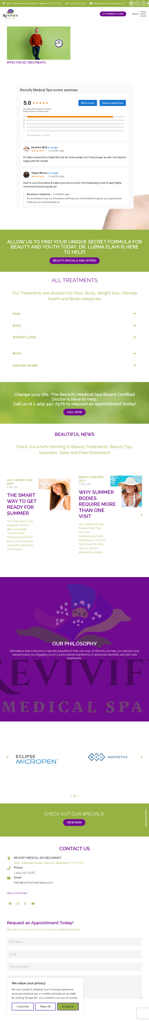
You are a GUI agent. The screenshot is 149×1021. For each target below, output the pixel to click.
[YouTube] (33, 903)
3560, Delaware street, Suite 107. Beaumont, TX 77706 (48, 863)
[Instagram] (143, 3)
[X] (137, 3)
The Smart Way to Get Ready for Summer (22, 504)
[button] (139, 14)
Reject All (45, 1006)
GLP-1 (10, 480)
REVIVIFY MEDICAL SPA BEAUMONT (37, 858)
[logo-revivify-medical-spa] (10, 14)
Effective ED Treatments (26, 62)
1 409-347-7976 (49, 403)
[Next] (141, 515)
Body (10, 483)
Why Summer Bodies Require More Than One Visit (97, 504)
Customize (23, 1006)
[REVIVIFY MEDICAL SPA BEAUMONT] (10, 858)
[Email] (10, 878)
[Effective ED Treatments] (38, 43)
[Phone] (10, 868)
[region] (45, 995)
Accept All (68, 1006)
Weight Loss (23, 480)
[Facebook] (131, 3)
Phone (18, 867)
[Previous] (8, 515)
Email (17, 877)
